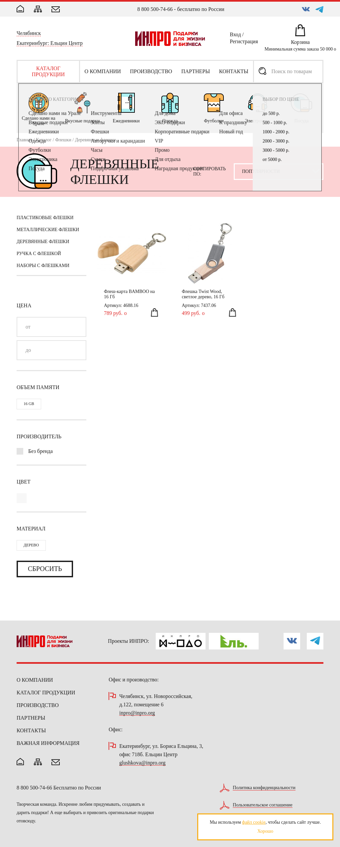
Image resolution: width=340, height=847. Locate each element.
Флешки (63, 139)
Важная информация (48, 743)
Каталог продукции (46, 692)
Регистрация (244, 42)
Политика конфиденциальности (264, 787)
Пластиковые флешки (45, 217)
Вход (235, 35)
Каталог (43, 139)
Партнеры (31, 718)
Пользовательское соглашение (263, 805)
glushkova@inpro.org (142, 763)
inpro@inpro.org (137, 713)
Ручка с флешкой (39, 253)
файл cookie (254, 822)
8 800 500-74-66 (155, 9)
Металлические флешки (48, 229)
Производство (38, 705)
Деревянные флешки (43, 241)
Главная (24, 139)
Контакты (31, 730)
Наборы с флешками (43, 265)
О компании (35, 680)
